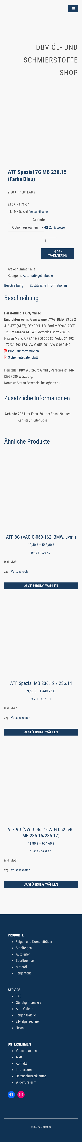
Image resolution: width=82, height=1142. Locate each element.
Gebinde (39, 220)
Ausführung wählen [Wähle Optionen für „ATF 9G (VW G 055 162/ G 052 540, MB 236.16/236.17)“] (41, 884)
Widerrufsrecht (26, 1082)
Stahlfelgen (24, 948)
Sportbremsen (25, 960)
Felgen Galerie (26, 1015)
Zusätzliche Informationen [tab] (48, 285)
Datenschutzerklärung (31, 1076)
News (20, 1028)
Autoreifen (23, 954)
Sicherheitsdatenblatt (21, 357)
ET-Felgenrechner (28, 1021)
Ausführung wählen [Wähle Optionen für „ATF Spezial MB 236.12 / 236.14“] (41, 732)
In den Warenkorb (57, 253)
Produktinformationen (21, 351)
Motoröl (21, 967)
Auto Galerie (24, 1009)
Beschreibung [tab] (13, 285)
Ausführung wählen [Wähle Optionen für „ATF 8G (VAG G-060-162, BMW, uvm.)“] (41, 586)
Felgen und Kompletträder (34, 941)
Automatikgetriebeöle (38, 275)
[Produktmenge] (49, 240)
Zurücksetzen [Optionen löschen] (57, 227)
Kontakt (21, 1063)
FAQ (19, 996)
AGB (19, 1057)
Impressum (24, 1069)
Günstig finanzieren (29, 1002)
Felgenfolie (23, 973)
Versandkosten (39, 212)
